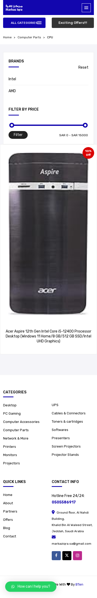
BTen (79, 584)
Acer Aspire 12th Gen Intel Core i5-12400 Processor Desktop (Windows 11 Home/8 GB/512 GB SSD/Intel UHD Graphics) (48, 336)
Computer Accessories (21, 422)
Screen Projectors (66, 446)
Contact (9, 536)
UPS (55, 405)
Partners (10, 511)
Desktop (10, 405)
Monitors (10, 455)
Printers (9, 447)
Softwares (60, 430)
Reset (83, 67)
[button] (30, 586)
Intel (12, 79)
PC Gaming (12, 413)
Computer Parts (29, 37)
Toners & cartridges (67, 421)
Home (7, 495)
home (7, 37)
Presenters (61, 438)
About (8, 503)
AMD (12, 91)
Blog (6, 528)
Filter (18, 135)
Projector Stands (65, 455)
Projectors (11, 463)
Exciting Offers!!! (72, 23)
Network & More (15, 438)
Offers (8, 520)
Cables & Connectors (69, 413)
